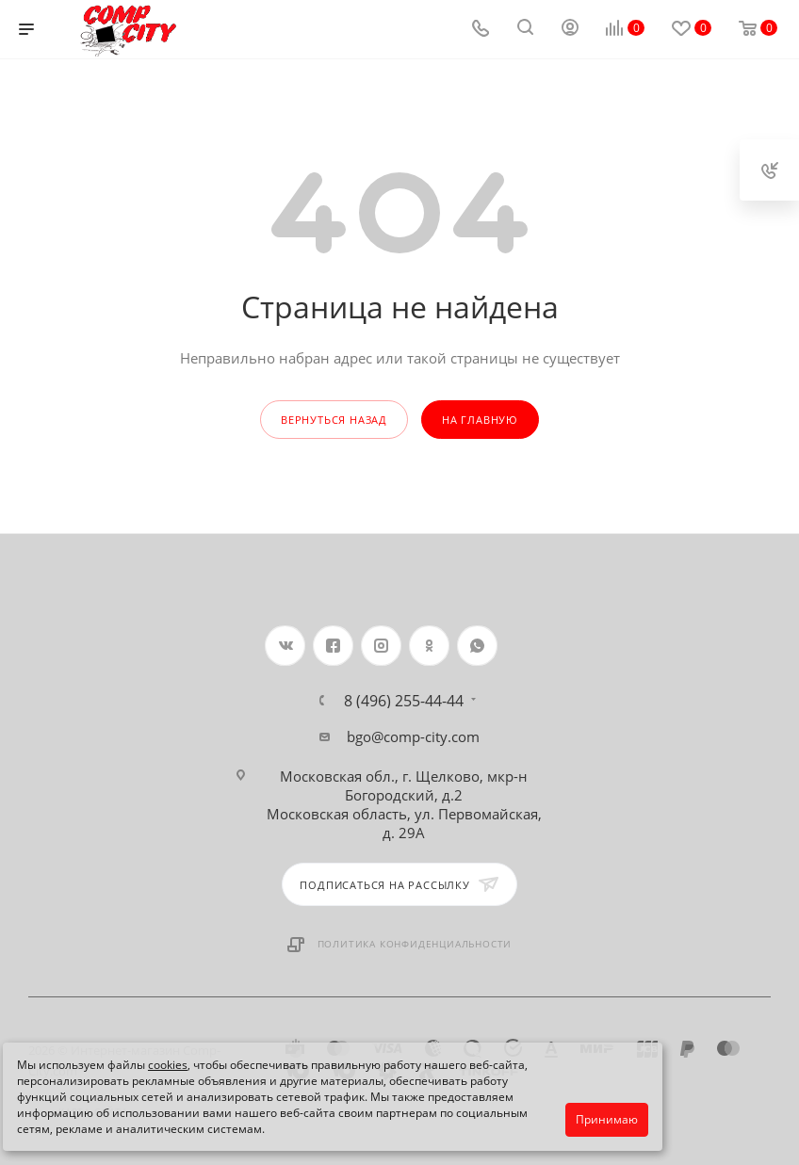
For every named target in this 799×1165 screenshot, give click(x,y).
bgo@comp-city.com (413, 736)
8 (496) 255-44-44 (404, 700)
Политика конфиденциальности (415, 943)
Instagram (381, 645)
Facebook (333, 645)
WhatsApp (477, 645)
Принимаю (607, 1119)
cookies (168, 1065)
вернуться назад (334, 420)
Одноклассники (429, 645)
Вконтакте (285, 645)
